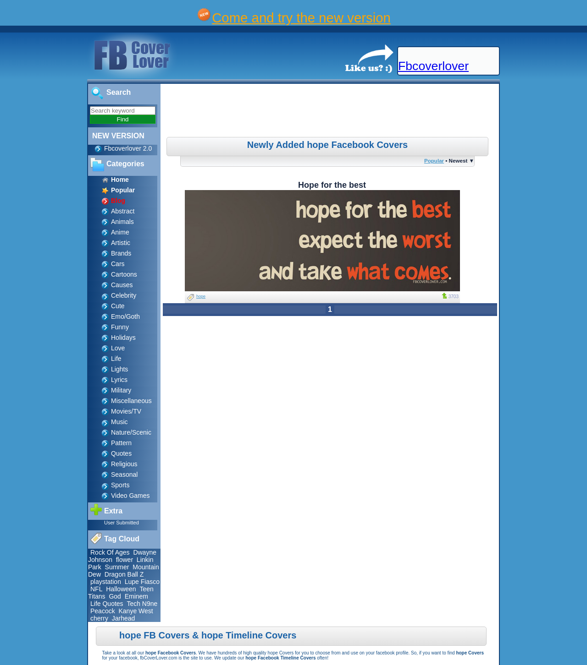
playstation (105, 581)
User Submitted (121, 522)
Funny (120, 327)
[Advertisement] (331, 111)
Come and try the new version (301, 17)
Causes (122, 285)
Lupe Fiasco (142, 581)
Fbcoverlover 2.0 (128, 148)
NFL (96, 589)
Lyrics (119, 379)
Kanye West (135, 611)
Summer (117, 567)
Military (121, 390)
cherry (99, 618)
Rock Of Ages (110, 552)
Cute (118, 306)
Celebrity (123, 295)
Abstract (122, 211)
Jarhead (123, 618)
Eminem (136, 596)
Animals (122, 221)
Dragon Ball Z (124, 574)
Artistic (120, 242)
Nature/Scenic (131, 432)
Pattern (121, 443)
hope (200, 296)
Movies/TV (126, 411)
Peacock (102, 611)
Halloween (121, 589)
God (115, 596)
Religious (124, 464)
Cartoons (124, 274)
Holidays (123, 337)
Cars (118, 263)
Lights (119, 369)
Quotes (121, 453)
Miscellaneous (131, 400)
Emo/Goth (125, 316)
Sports (120, 485)
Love (118, 348)
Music (119, 421)
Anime (120, 232)
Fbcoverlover (433, 66)
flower (124, 559)
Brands (121, 253)
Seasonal (124, 474)
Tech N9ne (142, 603)
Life (116, 358)
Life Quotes (106, 603)
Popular (434, 161)
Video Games (130, 495)
